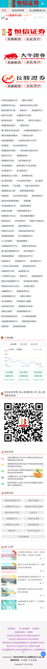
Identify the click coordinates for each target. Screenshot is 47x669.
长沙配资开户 (7, 170)
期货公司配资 (25, 296)
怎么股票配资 (7, 301)
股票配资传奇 (22, 155)
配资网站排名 (27, 175)
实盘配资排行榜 (8, 226)
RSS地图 (24, 660)
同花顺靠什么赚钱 (24, 301)
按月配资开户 (35, 261)
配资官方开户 (7, 155)
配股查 (30, 632)
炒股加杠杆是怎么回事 (28, 105)
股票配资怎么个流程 (9, 175)
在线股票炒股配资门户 (32, 130)
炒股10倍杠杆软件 (32, 185)
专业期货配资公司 (9, 206)
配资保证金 (6, 221)
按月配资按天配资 (31, 281)
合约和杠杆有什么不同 (27, 140)
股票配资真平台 (23, 291)
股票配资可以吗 (8, 160)
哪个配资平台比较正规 (10, 130)
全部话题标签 (23, 536)
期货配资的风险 (19, 326)
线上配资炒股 (7, 180)
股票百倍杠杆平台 (26, 256)
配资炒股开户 (37, 195)
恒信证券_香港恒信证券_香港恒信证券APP (23, 635)
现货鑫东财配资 (8, 256)
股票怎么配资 (7, 311)
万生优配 (16, 185)
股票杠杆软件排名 (29, 246)
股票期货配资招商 (27, 190)
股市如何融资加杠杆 (9, 316)
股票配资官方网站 (9, 150)
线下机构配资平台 (26, 236)
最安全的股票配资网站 (10, 201)
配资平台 (23, 276)
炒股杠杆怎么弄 (8, 231)
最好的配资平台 (25, 226)
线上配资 (39, 180)
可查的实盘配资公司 (9, 100)
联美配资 (5, 195)
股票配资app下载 (8, 190)
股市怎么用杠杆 (35, 120)
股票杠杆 (20, 120)
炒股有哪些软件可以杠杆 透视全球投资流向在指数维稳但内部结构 (25, 458)
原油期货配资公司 (24, 311)
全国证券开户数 (8, 306)
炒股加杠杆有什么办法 (10, 286)
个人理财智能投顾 (29, 316)
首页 (4, 10)
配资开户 (23, 110)
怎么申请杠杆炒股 (20, 195)
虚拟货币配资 (25, 206)
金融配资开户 (7, 291)
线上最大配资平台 (20, 145)
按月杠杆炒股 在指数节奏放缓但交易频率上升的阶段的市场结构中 (25, 471)
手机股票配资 (7, 165)
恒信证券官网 (18, 10)
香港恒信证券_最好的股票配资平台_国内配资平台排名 (23, 642)
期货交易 (5, 185)
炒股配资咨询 (37, 276)
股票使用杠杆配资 (29, 321)
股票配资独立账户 (9, 125)
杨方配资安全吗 (29, 266)
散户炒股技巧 (29, 251)
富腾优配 (27, 201)
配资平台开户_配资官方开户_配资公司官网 (23, 646)
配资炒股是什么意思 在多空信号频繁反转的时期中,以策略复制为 (25, 483)
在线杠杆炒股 (7, 211)
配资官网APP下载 (8, 110)
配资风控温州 (7, 120)
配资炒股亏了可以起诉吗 (26, 165)
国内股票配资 (22, 241)
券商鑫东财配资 (8, 236)
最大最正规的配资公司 (10, 251)
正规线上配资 (29, 286)
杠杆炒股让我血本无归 (29, 150)
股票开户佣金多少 (37, 221)
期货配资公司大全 (9, 216)
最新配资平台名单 (26, 306)
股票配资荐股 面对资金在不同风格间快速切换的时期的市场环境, (25, 465)
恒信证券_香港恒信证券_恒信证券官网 (23, 639)
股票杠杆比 (24, 125)
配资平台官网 (7, 115)
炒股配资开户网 (8, 271)
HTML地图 (32, 660)
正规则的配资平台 (24, 211)
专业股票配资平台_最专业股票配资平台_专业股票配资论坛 (23, 650)
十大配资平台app (8, 276)
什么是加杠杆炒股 (24, 180)
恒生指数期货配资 (27, 216)
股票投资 (5, 326)
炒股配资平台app (8, 105)
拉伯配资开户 (20, 261)
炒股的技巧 (6, 261)
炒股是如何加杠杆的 (26, 231)
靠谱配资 (5, 145)
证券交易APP (20, 221)
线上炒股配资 (24, 628)
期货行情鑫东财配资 (9, 135)
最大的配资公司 (25, 160)
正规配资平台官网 (24, 115)
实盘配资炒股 (19, 632)
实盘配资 (35, 628)
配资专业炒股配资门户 (10, 281)
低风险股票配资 (8, 140)
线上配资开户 (22, 170)
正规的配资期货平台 (9, 321)
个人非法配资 (7, 241)
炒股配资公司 (24, 271)
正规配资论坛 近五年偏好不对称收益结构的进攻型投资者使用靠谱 (25, 477)
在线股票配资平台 (9, 296)
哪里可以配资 (27, 100)
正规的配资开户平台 (9, 246)
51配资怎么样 (27, 135)
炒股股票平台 (37, 110)
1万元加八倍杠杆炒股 (10, 266)
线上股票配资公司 (37, 10)
